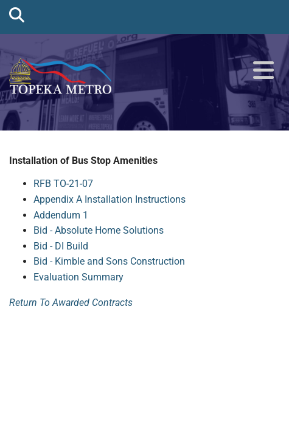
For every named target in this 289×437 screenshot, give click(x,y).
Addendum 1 (60, 215)
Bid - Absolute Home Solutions (98, 230)
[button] (263, 71)
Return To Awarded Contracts (71, 302)
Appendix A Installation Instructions (109, 199)
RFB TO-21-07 (63, 183)
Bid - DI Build (60, 246)
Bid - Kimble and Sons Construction (109, 261)
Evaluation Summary (78, 277)
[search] (16, 14)
